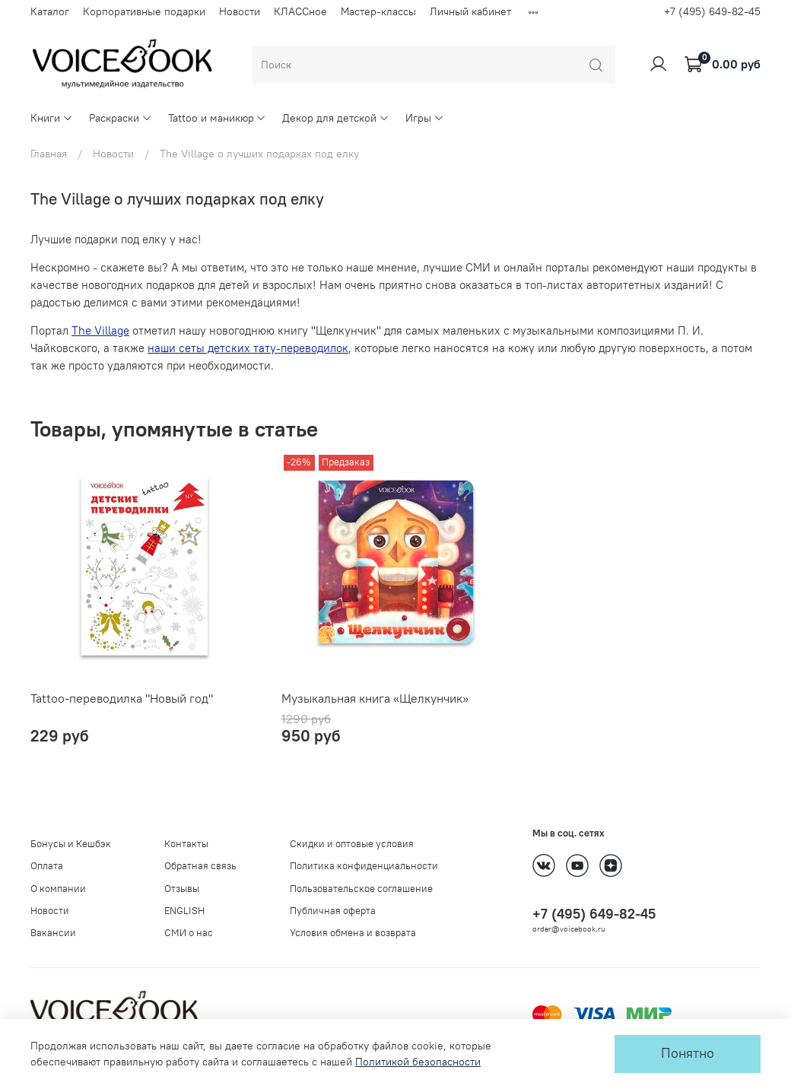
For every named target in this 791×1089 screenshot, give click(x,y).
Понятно (687, 1053)
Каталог (49, 11)
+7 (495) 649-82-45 (712, 11)
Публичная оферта (333, 910)
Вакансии (53, 932)
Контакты (186, 843)
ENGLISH (184, 910)
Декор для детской (335, 118)
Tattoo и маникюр (217, 118)
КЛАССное (300, 11)
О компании (58, 888)
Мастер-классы (378, 11)
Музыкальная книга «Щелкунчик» (375, 698)
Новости (239, 11)
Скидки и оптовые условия (352, 843)
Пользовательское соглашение (361, 888)
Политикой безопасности (418, 1061)
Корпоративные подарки (144, 11)
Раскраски (120, 118)
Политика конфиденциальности (364, 866)
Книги (51, 118)
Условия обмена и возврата (353, 932)
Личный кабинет (470, 11)
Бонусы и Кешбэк (70, 843)
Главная (48, 153)
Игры (424, 118)
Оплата (46, 866)
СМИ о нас (188, 932)
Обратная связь (200, 866)
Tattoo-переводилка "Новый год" (121, 698)
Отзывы (181, 888)
